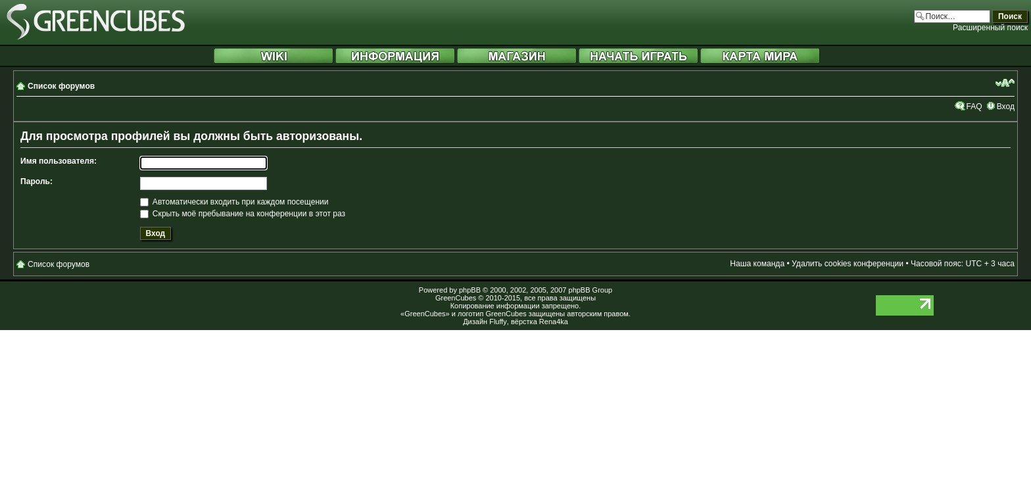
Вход (1006, 106)
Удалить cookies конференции (847, 263)
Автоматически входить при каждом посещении (234, 201)
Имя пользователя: (58, 161)
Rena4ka (553, 321)
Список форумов (61, 86)
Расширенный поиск (990, 27)
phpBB (470, 290)
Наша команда (757, 263)
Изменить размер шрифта (1005, 83)
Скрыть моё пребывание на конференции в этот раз (243, 213)
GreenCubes (455, 298)
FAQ (974, 106)
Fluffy (498, 321)
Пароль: (36, 181)
